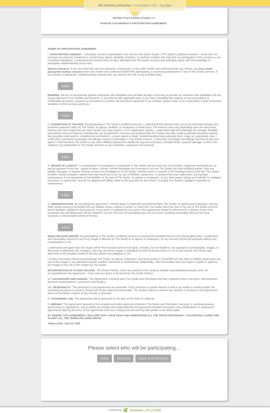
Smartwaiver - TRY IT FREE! (145, 410)
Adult (105, 358)
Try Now (165, 5)
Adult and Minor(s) (153, 358)
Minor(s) (123, 358)
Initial (65, 86)
